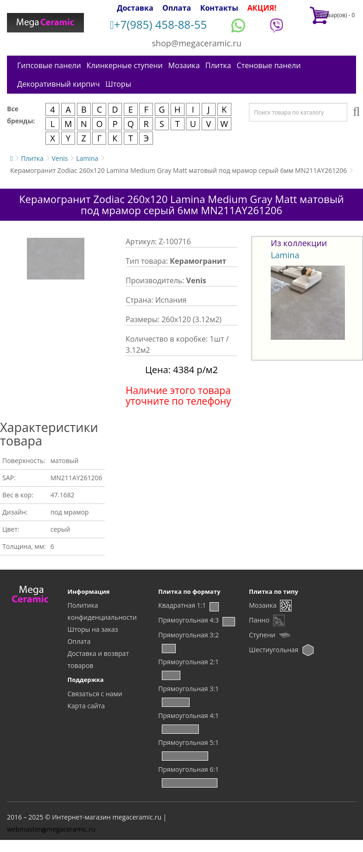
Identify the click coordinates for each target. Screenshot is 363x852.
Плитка (218, 65)
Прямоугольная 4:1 (188, 715)
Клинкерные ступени (125, 65)
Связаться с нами (94, 693)
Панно (259, 620)
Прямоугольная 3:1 (188, 688)
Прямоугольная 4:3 (188, 620)
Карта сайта (86, 705)
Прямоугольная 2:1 (188, 661)
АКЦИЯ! (261, 8)
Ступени (262, 634)
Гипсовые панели (49, 65)
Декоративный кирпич (58, 84)
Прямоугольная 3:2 (188, 634)
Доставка (135, 8)
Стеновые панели (268, 65)
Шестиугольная (274, 649)
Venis (59, 158)
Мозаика (184, 65)
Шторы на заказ (92, 629)
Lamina (87, 158)
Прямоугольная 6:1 (188, 769)
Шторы (118, 84)
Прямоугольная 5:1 (188, 742)
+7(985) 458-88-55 (158, 24)
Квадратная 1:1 (182, 605)
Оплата (176, 8)
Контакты (219, 8)
